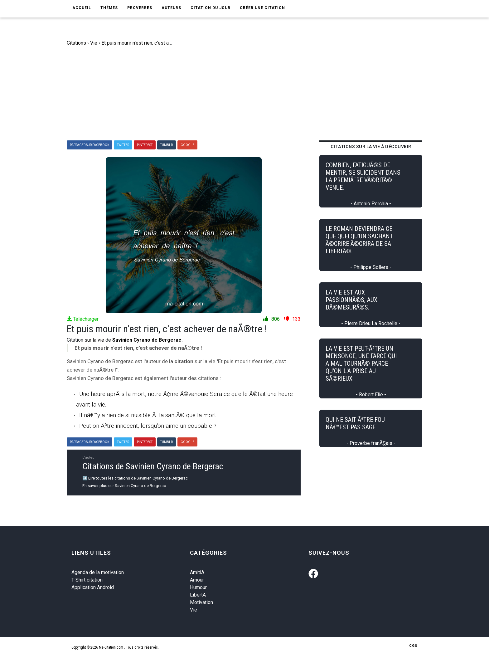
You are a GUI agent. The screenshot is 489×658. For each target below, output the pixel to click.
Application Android (92, 587)
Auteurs (171, 8)
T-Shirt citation (87, 580)
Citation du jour (210, 8)
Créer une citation (262, 8)
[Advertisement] (249, 93)
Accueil (81, 8)
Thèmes (109, 8)
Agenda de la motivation (97, 572)
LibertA (198, 595)
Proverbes (139, 8)
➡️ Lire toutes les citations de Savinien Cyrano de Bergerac (135, 478)
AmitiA (197, 572)
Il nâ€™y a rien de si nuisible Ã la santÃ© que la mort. (148, 415)
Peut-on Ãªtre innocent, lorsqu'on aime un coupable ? (147, 425)
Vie (193, 610)
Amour (197, 580)
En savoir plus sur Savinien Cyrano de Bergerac (124, 485)
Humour (198, 587)
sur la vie (94, 340)
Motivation (201, 602)
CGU (413, 646)
